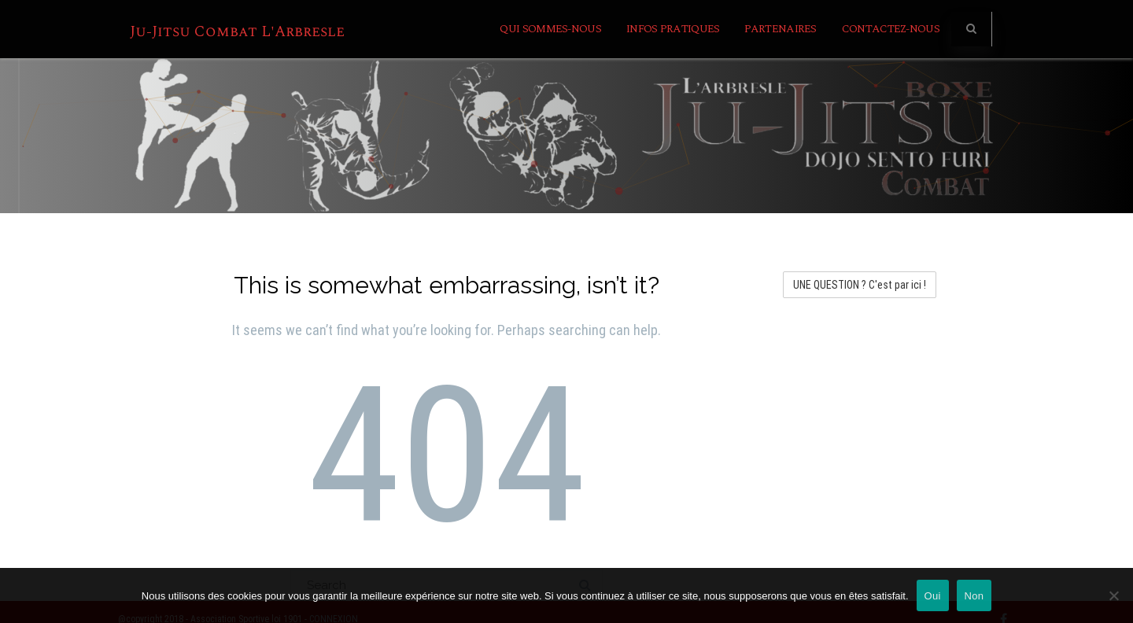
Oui (932, 596)
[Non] (1113, 595)
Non (974, 596)
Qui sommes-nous (550, 28)
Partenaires (780, 28)
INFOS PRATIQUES (673, 28)
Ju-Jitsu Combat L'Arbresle (237, 31)
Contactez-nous (890, 28)
